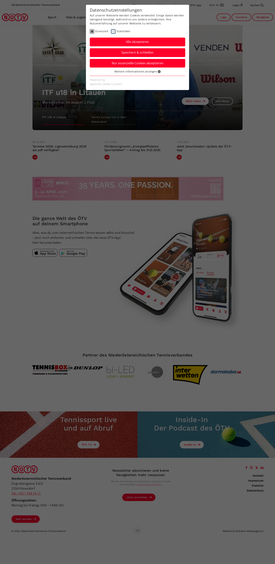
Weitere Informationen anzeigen (137, 71)
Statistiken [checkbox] (123, 31)
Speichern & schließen (137, 52)
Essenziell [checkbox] (101, 31)
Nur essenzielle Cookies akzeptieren (137, 63)
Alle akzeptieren (137, 42)
